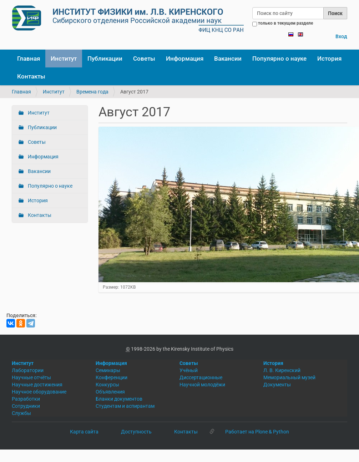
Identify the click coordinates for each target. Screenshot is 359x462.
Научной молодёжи (202, 384)
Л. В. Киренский (281, 370)
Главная (28, 58)
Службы (21, 413)
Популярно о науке (279, 58)
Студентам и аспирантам (125, 406)
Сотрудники (26, 406)
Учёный (189, 370)
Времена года (92, 92)
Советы (144, 58)
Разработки (26, 399)
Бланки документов (119, 399)
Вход (341, 36)
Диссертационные (201, 377)
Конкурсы (107, 384)
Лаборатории (28, 370)
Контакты (31, 76)
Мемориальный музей (289, 377)
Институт (64, 58)
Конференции (111, 377)
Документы (277, 384)
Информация (184, 58)
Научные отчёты (31, 377)
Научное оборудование (39, 392)
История (329, 58)
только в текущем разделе (285, 23)
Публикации (104, 58)
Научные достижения (37, 384)
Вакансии (228, 58)
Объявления (110, 392)
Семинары (108, 370)
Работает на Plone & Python (257, 432)
